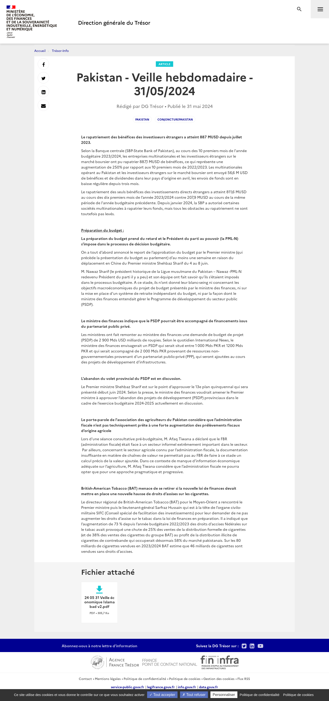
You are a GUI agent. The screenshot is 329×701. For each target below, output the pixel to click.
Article (164, 64)
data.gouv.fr (208, 687)
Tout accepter (162, 695)
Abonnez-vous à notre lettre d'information (99, 645)
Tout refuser (194, 695)
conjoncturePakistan (175, 119)
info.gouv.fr (187, 687)
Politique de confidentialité (145, 678)
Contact (85, 678)
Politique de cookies (184, 678)
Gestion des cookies (218, 678)
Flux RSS (243, 678)
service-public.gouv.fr (127, 687)
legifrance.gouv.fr (161, 687)
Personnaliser (224, 695)
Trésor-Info (60, 50)
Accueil (40, 50)
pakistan (142, 119)
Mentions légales (108, 678)
